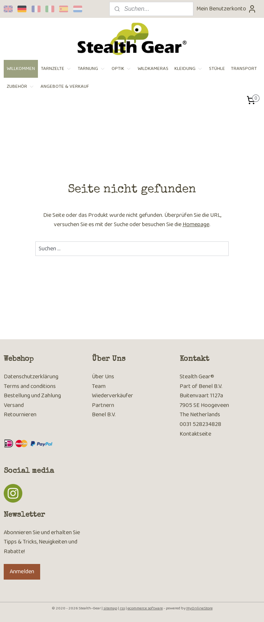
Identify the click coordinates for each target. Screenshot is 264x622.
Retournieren (20, 414)
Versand (14, 405)
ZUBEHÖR (21, 86)
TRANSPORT (244, 69)
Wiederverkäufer (112, 395)
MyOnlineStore (199, 608)
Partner (101, 405)
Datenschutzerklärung (31, 376)
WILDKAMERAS (153, 69)
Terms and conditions (30, 386)
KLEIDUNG (188, 69)
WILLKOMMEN (21, 69)
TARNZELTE (56, 69)
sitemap (110, 608)
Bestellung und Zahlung (32, 395)
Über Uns (103, 376)
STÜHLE (217, 69)
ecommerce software (145, 608)
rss (122, 608)
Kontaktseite (195, 434)
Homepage (196, 224)
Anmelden (22, 571)
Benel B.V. (104, 414)
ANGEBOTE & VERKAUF (65, 86)
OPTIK (122, 69)
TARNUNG (92, 69)
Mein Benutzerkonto (226, 8)
